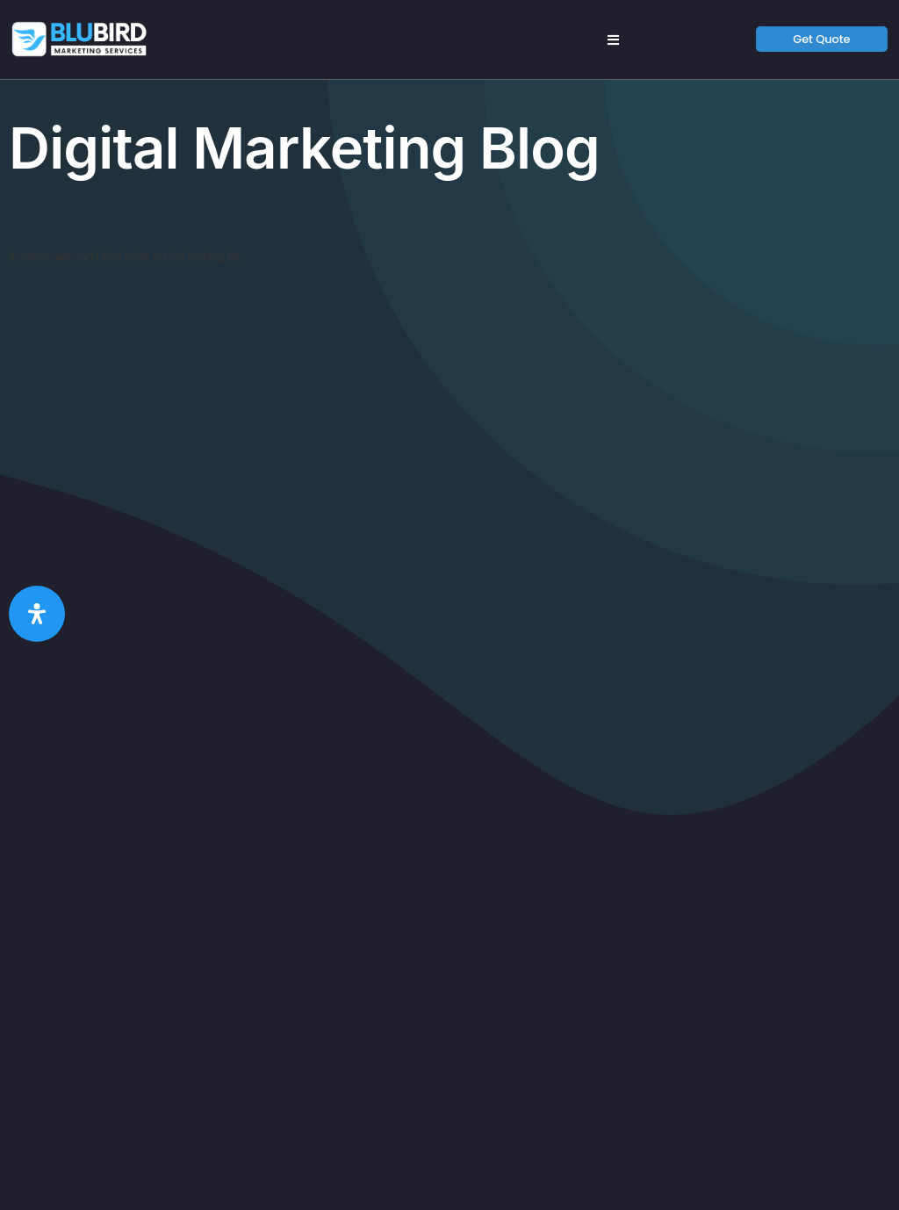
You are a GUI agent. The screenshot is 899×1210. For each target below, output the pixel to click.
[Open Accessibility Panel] (37, 614)
